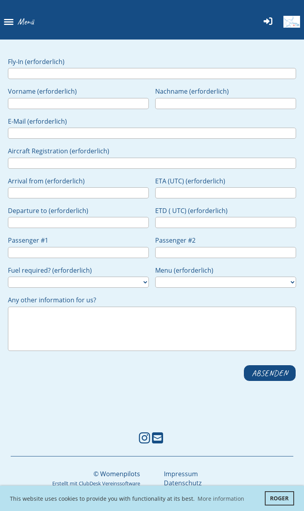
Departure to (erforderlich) (48, 210)
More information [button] (221, 498)
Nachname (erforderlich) (192, 91)
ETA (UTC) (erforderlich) (190, 181)
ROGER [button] (279, 498)
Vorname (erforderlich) (42, 91)
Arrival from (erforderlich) (46, 181)
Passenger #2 (175, 240)
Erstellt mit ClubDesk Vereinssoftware (96, 483)
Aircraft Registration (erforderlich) (58, 151)
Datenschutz (182, 483)
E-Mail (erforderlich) (37, 121)
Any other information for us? (52, 300)
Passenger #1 (28, 240)
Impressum (181, 474)
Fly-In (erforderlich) (36, 61)
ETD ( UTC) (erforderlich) (191, 210)
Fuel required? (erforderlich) (50, 270)
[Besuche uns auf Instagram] (144, 437)
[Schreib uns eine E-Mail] (157, 437)
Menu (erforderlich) (184, 270)
